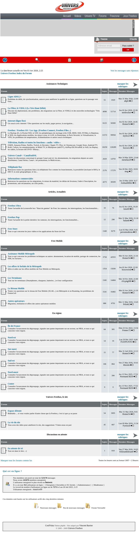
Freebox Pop (14, 217)
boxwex (126, 148)
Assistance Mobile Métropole (21, 253)
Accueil (67, 16)
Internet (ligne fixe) (17, 121)
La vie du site (14, 422)
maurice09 (37, 489)
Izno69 (126, 209)
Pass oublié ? (128, 46)
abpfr (126, 101)
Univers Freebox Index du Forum (16, 73)
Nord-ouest (13, 372)
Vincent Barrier (86, 525)
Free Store (12, 229)
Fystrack (126, 425)
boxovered (126, 269)
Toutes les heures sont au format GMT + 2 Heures (118, 460)
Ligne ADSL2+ (15, 96)
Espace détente (15, 411)
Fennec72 (126, 330)
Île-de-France (14, 326)
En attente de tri (15, 448)
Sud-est (11, 360)
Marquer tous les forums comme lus (16, 460)
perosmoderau (126, 232)
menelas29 (126, 160)
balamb (126, 220)
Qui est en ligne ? (12, 471)
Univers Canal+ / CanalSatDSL (22, 155)
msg (126, 171)
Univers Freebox (75, 528)
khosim (126, 365)
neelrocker (126, 112)
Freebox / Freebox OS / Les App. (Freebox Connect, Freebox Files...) (39, 130)
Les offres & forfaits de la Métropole (25, 266)
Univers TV (90, 16)
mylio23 (126, 136)
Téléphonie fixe (15, 167)
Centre (11, 383)
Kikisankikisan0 (126, 451)
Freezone (114, 16)
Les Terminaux (15, 278)
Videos (77, 16)
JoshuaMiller (126, 183)
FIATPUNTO (126, 342)
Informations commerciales (20, 178)
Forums (102, 16)
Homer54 (126, 124)
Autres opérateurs (16, 301)
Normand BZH (126, 376)
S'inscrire (133, 39)
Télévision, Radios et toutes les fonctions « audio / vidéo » (34, 142)
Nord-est (12, 337)
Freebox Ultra (14, 205)
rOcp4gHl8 (126, 281)
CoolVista (49, 525)
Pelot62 (126, 304)
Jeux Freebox (130, 16)
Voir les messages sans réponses (124, 70)
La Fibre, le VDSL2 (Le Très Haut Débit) (27, 108)
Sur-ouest (12, 349)
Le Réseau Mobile (16, 288)
